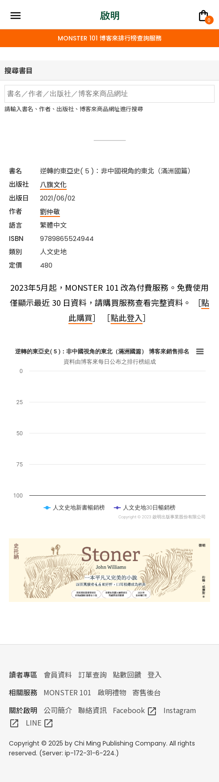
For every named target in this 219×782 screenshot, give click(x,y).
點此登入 (127, 317)
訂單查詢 (92, 674)
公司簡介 (58, 710)
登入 (154, 674)
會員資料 (58, 674)
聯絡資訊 (92, 710)
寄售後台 (146, 692)
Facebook (135, 710)
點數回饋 (127, 674)
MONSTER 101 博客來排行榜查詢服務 (110, 38)
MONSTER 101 (68, 692)
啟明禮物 (112, 692)
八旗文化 (53, 184)
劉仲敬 (50, 211)
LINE (40, 722)
